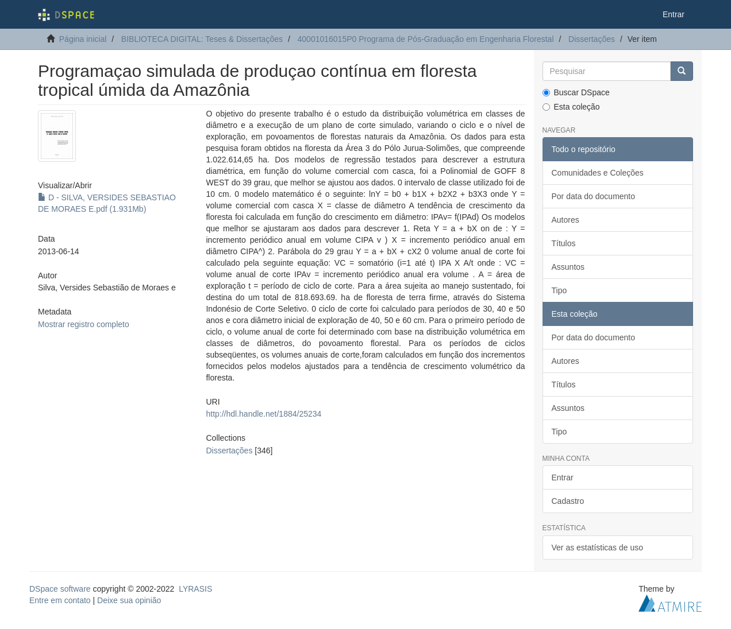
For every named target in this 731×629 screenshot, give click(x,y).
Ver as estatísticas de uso (598, 547)
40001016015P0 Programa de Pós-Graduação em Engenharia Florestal (426, 39)
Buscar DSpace (576, 92)
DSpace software (60, 588)
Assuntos (568, 266)
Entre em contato (60, 600)
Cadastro (568, 501)
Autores (565, 219)
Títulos (564, 243)
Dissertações (591, 39)
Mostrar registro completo (83, 324)
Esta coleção (571, 106)
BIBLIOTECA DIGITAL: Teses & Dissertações (202, 39)
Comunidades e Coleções (598, 172)
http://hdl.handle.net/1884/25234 (263, 413)
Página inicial (83, 39)
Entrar (563, 477)
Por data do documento (594, 196)
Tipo (559, 290)
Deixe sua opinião (129, 600)
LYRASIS (195, 588)
